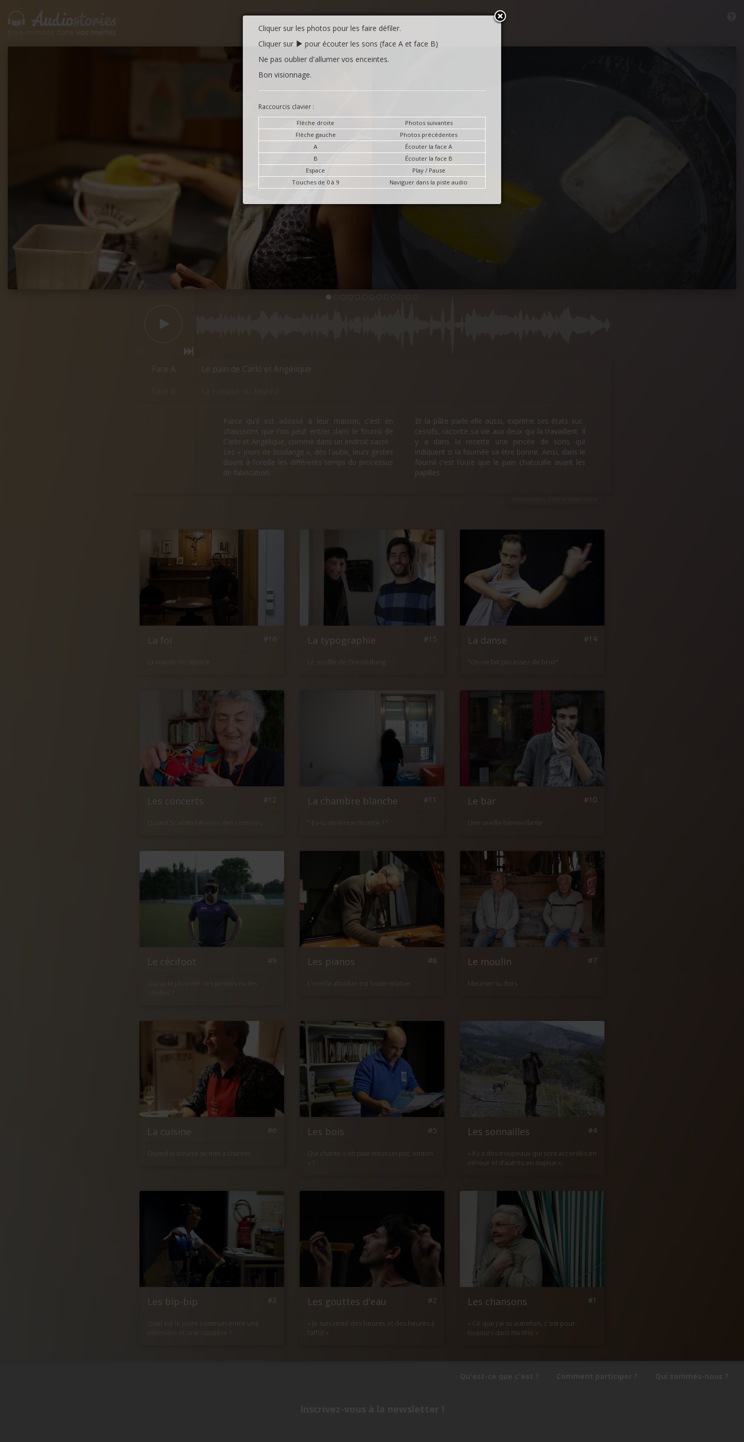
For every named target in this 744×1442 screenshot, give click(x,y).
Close (500, 17)
